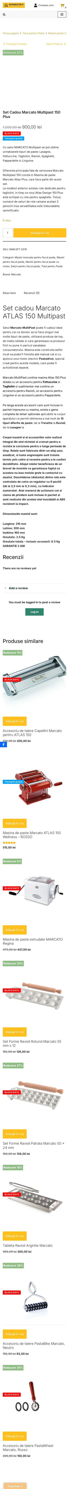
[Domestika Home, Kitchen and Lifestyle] (14, 5)
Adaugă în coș (40, 233)
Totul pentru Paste (33, 33)
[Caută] (4, 14)
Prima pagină (11, 33)
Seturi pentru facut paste (25, 266)
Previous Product (16, 43)
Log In (35, 612)
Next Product (55, 43)
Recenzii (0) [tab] (31, 293)
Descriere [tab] (9, 293)
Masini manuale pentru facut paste (35, 257)
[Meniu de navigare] (62, 14)
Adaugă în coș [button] (15, 721)
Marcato (16, 274)
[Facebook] (3, 744)
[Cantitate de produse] (8, 232)
